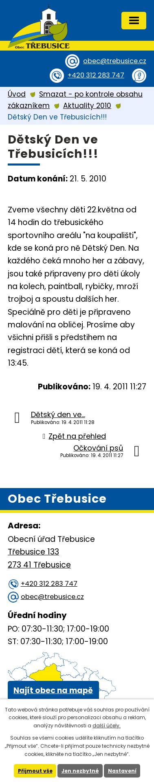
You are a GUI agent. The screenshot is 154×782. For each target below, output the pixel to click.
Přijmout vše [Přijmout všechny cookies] (35, 770)
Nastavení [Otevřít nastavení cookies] (122, 770)
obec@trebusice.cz (114, 61)
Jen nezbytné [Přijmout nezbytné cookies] (80, 770)
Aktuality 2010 (87, 105)
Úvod (17, 94)
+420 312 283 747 (96, 75)
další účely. (106, 725)
